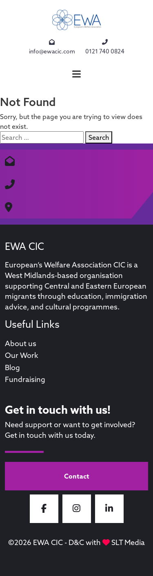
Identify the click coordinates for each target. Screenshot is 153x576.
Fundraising (25, 379)
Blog (12, 367)
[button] (76, 74)
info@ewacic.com (52, 46)
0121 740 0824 (104, 46)
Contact (76, 476)
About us (20, 343)
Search (99, 137)
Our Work (21, 355)
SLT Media (128, 542)
